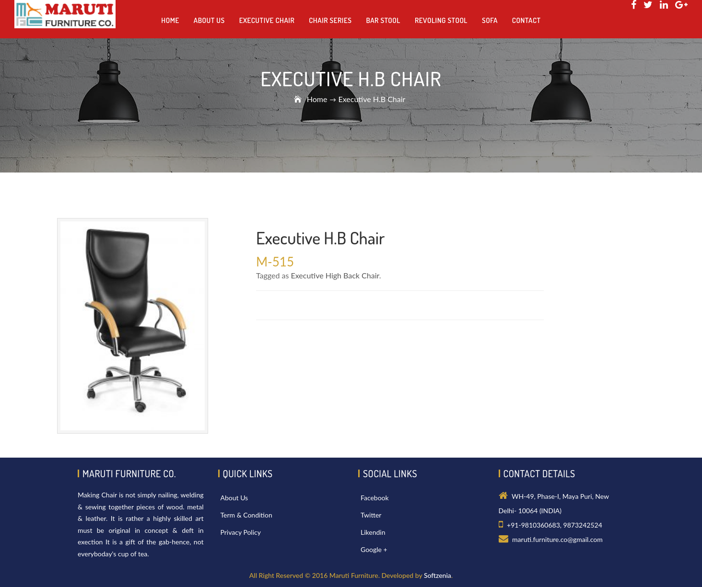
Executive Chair (266, 20)
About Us (234, 498)
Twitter (371, 515)
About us (209, 20)
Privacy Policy (241, 532)
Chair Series (330, 20)
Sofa (490, 20)
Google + (374, 549)
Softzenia (437, 575)
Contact (526, 20)
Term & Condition (246, 515)
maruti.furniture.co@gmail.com (557, 539)
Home (317, 99)
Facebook (375, 498)
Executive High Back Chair (335, 275)
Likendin (373, 532)
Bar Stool (383, 20)
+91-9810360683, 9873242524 (554, 525)
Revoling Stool (441, 20)
